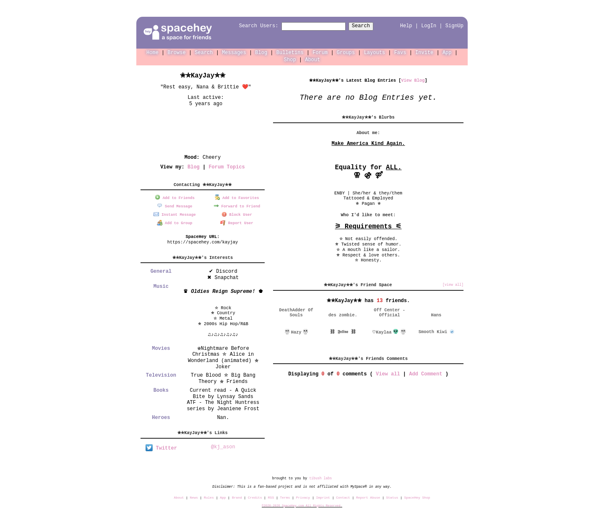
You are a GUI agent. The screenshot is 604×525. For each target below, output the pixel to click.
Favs (400, 52)
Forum (320, 52)
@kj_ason (223, 445)
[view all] (453, 284)
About (312, 59)
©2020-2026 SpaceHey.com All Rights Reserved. (302, 504)
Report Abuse (368, 496)
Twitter (161, 446)
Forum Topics (226, 166)
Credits (255, 496)
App (447, 52)
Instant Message (174, 213)
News (194, 496)
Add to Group (174, 222)
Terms (285, 496)
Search (368, 26)
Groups (346, 52)
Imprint (323, 496)
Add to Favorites (237, 197)
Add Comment (425, 373)
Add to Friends (175, 197)
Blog (261, 52)
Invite (424, 52)
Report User (236, 222)
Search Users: (251, 26)
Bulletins (290, 52)
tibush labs (320, 476)
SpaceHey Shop (417, 496)
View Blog (412, 80)
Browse (177, 52)
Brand (237, 496)
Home (152, 52)
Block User (236, 213)
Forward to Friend (236, 205)
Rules (209, 496)
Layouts (374, 52)
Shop (290, 59)
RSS (271, 496)
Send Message (174, 205)
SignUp (454, 25)
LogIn (428, 25)
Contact (343, 496)
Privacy (303, 496)
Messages (234, 52)
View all (388, 373)
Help (406, 25)
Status (392, 496)
